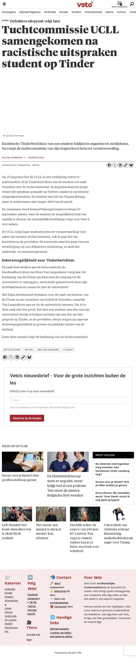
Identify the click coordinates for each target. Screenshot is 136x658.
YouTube (32, 610)
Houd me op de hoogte (27, 418)
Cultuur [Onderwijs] (9, 612)
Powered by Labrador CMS (68, 652)
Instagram (32, 598)
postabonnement (59, 602)
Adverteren (60, 591)
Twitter (31, 606)
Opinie (109, 12)
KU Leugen (11, 619)
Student (76, 12)
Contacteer (60, 606)
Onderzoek (11, 616)
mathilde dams (12, 349)
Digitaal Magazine (30, 12)
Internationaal (93, 12)
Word (57, 583)
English (8, 623)
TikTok (33, 602)
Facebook (32, 594)
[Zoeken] (132, 4)
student (68, 349)
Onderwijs (50, 12)
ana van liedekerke (48, 349)
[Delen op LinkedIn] (120, 165)
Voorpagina (9, 12)
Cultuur (121, 12)
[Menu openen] (4, 4)
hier (110, 614)
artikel (29, 349)
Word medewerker (120, 7)
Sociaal (63, 12)
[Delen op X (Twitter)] (114, 165)
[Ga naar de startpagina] (84, 4)
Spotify (31, 613)
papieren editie (62, 636)
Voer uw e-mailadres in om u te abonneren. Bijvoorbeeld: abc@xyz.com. (42, 407)
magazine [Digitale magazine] (60, 628)
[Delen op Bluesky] (131, 165)
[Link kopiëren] (125, 165)
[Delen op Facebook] (109, 165)
